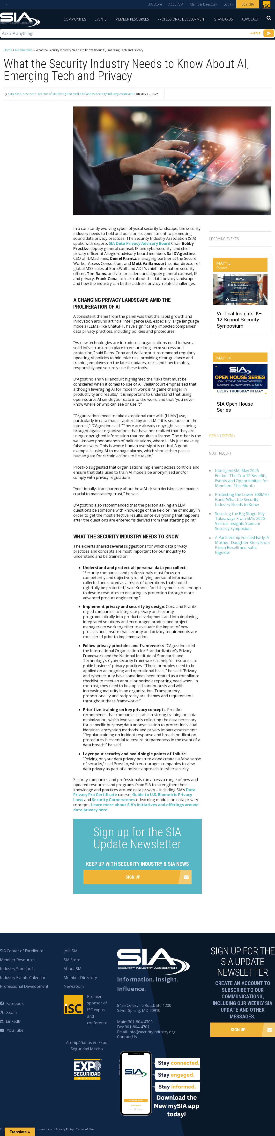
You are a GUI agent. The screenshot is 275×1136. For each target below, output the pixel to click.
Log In (228, 4)
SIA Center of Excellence (21, 950)
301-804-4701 (137, 1027)
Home (8, 50)
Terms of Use (85, 1129)
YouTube (15, 1030)
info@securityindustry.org (152, 1032)
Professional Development (182, 19)
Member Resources (132, 19)
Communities (75, 19)
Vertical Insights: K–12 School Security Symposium (239, 320)
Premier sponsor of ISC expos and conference (267, 5)
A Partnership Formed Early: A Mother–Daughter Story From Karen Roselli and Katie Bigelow (242, 545)
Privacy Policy (65, 1129)
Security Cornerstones (113, 799)
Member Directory (203, 4)
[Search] (269, 19)
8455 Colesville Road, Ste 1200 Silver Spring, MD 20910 (144, 1008)
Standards (223, 19)
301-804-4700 (140, 1021)
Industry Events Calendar (22, 977)
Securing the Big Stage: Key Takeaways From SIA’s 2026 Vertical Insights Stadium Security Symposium (240, 521)
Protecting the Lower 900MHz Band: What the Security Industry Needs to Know (242, 499)
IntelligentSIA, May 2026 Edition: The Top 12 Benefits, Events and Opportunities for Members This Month (241, 478)
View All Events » (222, 436)
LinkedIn (14, 1021)
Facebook (15, 1003)
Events (101, 19)
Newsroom (74, 986)
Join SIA (248, 4)
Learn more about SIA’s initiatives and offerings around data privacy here (136, 807)
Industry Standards (17, 968)
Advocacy (250, 19)
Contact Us (127, 1036)
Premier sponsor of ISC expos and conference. (97, 1009)
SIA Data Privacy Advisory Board (139, 243)
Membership (24, 50)
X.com (11, 1012)
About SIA (175, 4)
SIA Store (155, 4)
